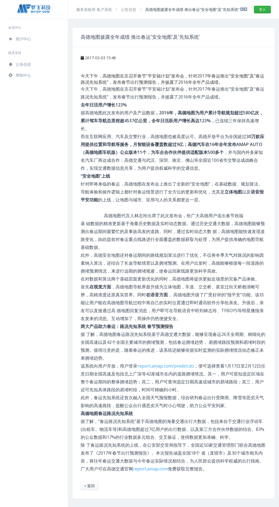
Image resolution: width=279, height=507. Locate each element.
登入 (262, 9)
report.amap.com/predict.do (165, 366)
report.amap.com (150, 469)
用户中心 (19, 38)
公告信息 (19, 64)
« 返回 (89, 485)
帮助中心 (19, 75)
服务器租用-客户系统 (94, 9)
